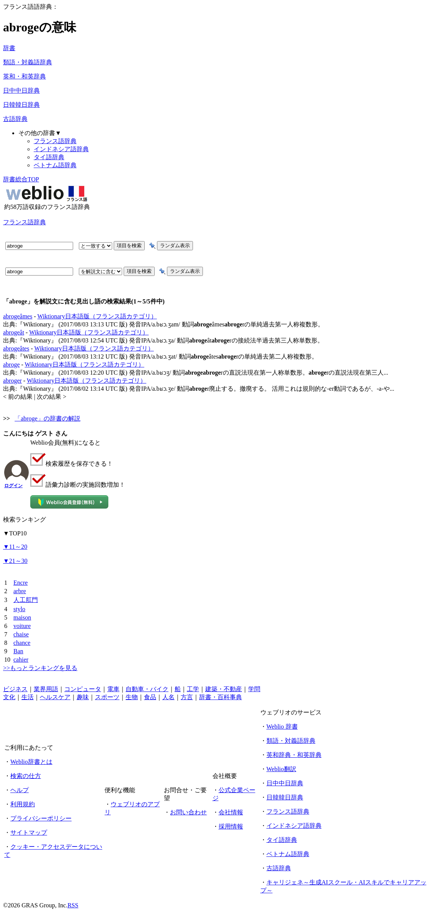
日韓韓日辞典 (21, 104)
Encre (20, 582)
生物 (132, 697)
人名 (168, 697)
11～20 (15, 546)
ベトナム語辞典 (55, 165)
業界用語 (46, 689)
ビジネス (15, 689)
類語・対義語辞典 (27, 62)
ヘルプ (19, 790)
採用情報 (231, 826)
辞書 (9, 48)
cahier (20, 659)
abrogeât (13, 332)
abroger (12, 380)
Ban (18, 651)
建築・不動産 (223, 689)
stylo (19, 609)
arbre (19, 591)
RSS (72, 905)
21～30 (15, 561)
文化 (9, 697)
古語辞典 (15, 119)
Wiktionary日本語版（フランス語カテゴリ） (97, 316)
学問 (254, 689)
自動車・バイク (147, 689)
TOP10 (15, 533)
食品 (150, 697)
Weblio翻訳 (281, 769)
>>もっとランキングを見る (40, 668)
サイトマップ (28, 832)
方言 (187, 697)
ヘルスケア (55, 697)
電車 (113, 689)
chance (21, 642)
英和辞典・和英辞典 (294, 755)
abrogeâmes (17, 316)
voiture (22, 626)
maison (22, 617)
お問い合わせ (188, 812)
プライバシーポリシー (41, 818)
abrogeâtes (16, 348)
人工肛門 (25, 600)
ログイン (13, 485)
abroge (11, 364)
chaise (21, 634)
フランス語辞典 (55, 141)
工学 (193, 689)
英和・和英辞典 (24, 76)
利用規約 (22, 804)
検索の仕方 (25, 776)
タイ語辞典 (49, 157)
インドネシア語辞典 (61, 149)
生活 (27, 697)
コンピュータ (82, 689)
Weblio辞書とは (31, 761)
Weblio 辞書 (282, 726)
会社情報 (231, 812)
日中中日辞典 (21, 90)
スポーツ (107, 697)
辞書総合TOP (21, 179)
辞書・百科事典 (220, 697)
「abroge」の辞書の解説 (47, 418)
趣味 (83, 697)
